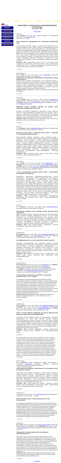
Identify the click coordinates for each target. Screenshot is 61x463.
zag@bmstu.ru (44, 264)
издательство (57, 21)
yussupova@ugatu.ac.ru (48, 305)
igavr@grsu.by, (29, 364)
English (6, 25)
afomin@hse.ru (36, 167)
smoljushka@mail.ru (44, 307)
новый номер (17, 21)
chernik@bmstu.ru (46, 267)
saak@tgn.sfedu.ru (41, 394)
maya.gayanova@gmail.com (44, 308)
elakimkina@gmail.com (37, 128)
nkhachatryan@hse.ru (45, 166)
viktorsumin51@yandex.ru (44, 424)
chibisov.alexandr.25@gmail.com (36, 270)
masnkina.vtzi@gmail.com (48, 234)
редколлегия (39, 21)
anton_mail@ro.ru (38, 235)
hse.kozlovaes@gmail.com (25, 103)
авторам (47, 21)
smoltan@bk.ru (23, 427)
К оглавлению (37, 31)
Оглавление (37, 461)
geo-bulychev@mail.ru (52, 206)
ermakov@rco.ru (31, 37)
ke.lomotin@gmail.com (37, 102)
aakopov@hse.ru (50, 163)
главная (8, 21)
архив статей (28, 21)
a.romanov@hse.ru (53, 99)
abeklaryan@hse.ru (49, 164)
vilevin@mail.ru (47, 75)
